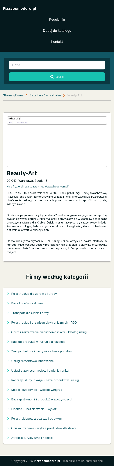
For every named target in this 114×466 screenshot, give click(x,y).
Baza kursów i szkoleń (45, 95)
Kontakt (57, 42)
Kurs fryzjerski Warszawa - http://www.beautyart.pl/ (38, 186)
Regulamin (57, 19)
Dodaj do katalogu (57, 31)
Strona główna (13, 95)
